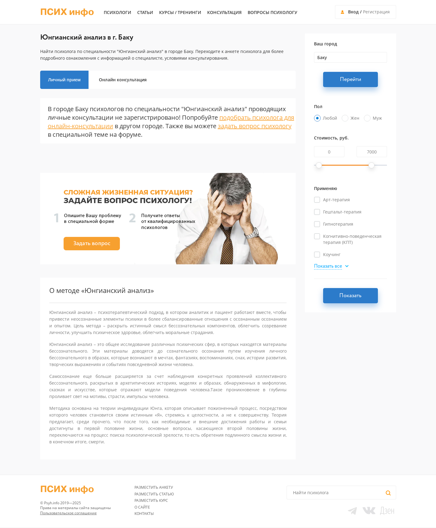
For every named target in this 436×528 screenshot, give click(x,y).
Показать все (328, 266)
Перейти (350, 79)
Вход (353, 12)
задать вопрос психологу (254, 126)
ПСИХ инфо (67, 12)
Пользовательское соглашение (68, 513)
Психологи (117, 12)
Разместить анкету (153, 487)
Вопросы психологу (272, 12)
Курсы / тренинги (180, 12)
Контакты (144, 513)
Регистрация (376, 12)
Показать (350, 296)
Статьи (145, 12)
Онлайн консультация (123, 80)
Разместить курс (151, 500)
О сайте (142, 507)
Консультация (224, 12)
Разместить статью (154, 494)
